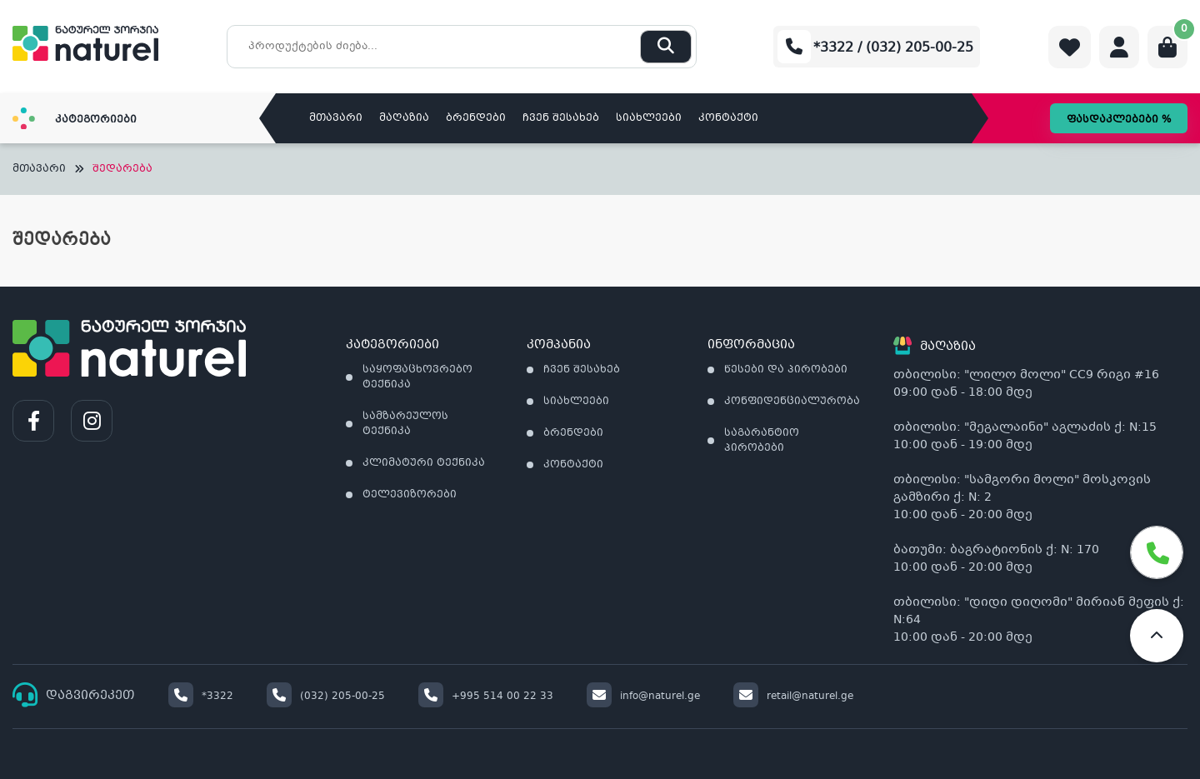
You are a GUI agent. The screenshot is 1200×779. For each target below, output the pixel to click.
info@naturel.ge (643, 696)
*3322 (200, 696)
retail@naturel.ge (793, 696)
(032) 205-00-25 (326, 696)
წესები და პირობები (786, 369)
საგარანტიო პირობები (761, 441)
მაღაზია (404, 118)
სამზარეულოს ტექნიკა (405, 424)
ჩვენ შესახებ (560, 118)
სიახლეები (649, 118)
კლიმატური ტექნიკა (423, 463)
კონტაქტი (728, 118)
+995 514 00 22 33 (485, 696)
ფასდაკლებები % (1119, 119)
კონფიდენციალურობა (792, 401)
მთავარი (335, 118)
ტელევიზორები (409, 494)
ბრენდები (476, 118)
